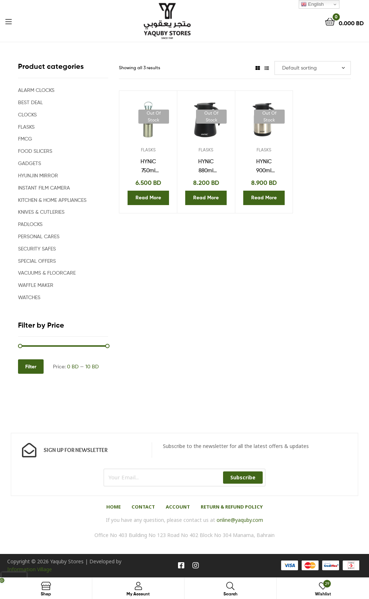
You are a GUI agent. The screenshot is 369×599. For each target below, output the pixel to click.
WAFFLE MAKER (35, 285)
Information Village (29, 569)
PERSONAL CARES (38, 236)
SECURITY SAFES (37, 248)
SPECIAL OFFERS (37, 261)
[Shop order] (312, 68)
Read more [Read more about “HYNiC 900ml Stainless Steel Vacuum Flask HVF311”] (264, 197)
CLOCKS (27, 114)
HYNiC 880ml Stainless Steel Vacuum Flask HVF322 (206, 166)
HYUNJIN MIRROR (38, 175)
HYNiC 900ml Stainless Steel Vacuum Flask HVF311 (264, 166)
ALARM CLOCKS (36, 90)
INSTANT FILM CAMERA (44, 188)
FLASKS (148, 149)
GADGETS (29, 163)
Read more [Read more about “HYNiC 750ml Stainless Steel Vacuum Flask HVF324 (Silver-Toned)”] (148, 197)
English (312, 4)
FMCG (25, 139)
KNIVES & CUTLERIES (41, 212)
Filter (30, 366)
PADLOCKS (30, 224)
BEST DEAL (30, 102)
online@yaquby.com (240, 519)
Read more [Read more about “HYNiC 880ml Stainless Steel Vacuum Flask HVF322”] (206, 197)
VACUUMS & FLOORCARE (47, 273)
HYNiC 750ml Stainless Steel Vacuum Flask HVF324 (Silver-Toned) (148, 166)
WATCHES (29, 297)
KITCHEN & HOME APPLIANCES (52, 200)
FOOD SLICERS (35, 151)
